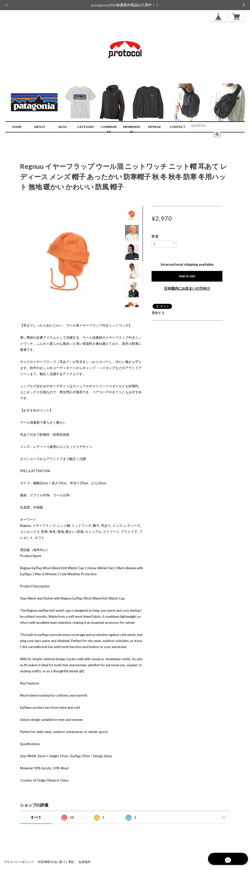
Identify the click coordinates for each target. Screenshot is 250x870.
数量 (155, 236)
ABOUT (40, 127)
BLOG (62, 127)
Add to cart (187, 276)
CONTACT (177, 127)
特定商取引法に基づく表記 (56, 862)
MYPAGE (154, 127)
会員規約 (84, 862)
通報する (158, 313)
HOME (17, 127)
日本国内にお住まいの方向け (187, 288)
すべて (36, 817)
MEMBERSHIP (131, 129)
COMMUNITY (109, 129)
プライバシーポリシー (19, 862)
